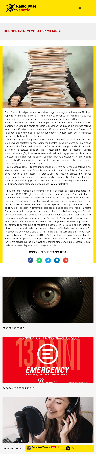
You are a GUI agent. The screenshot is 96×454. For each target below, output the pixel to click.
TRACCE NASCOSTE (13, 328)
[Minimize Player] (73, 448)
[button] (80, 8)
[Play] (68, 448)
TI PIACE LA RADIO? (13, 448)
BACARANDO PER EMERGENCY (19, 388)
